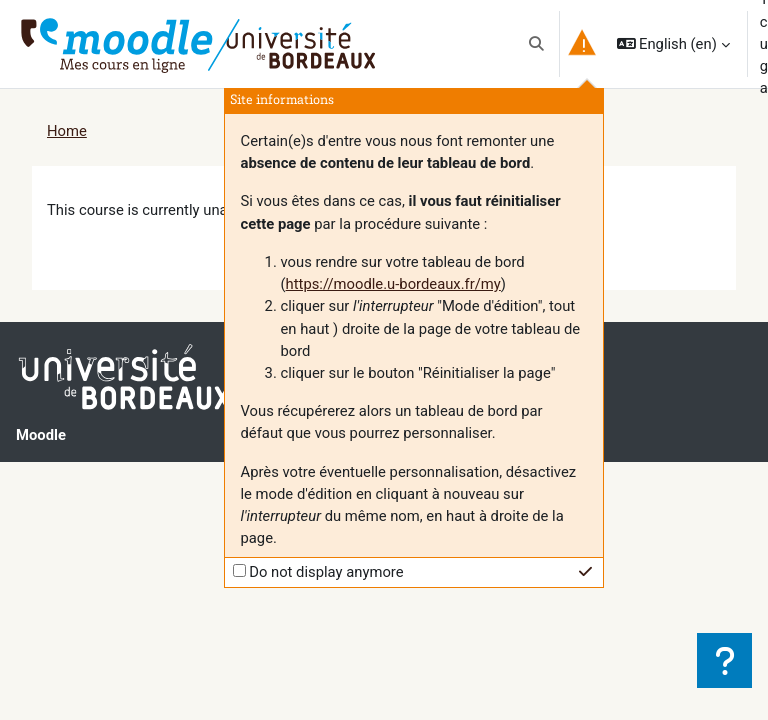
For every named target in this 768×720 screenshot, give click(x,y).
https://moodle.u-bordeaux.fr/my (393, 284)
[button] (536, 44)
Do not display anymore (326, 572)
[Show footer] (724, 660)
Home (67, 131)
